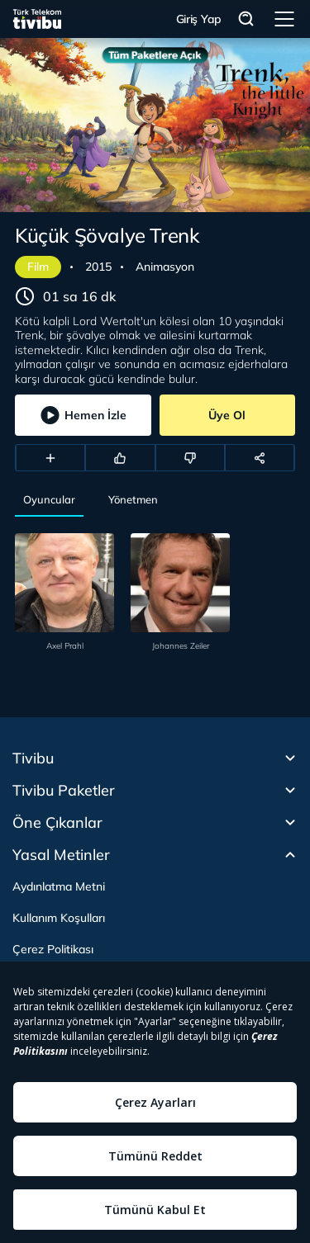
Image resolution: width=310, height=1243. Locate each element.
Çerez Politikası (52, 949)
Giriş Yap (199, 19)
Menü (284, 19)
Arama (246, 19)
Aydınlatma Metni (58, 886)
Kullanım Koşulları (58, 917)
